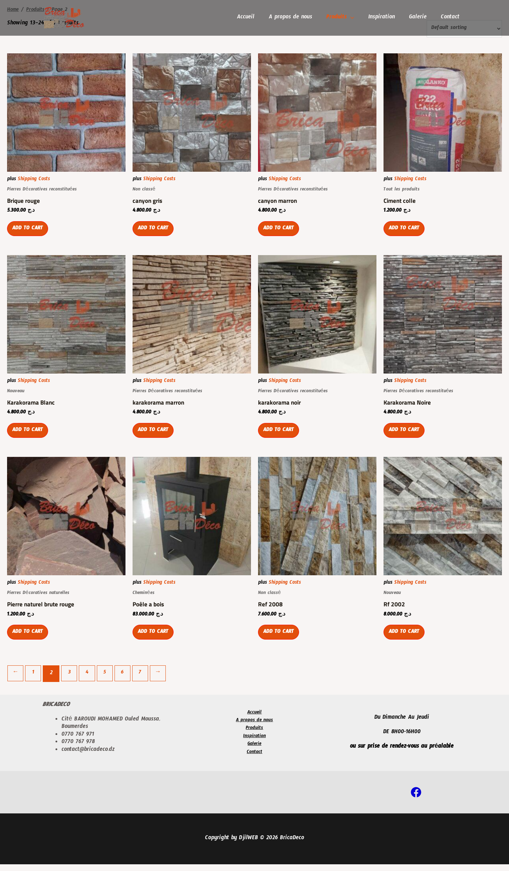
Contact (450, 18)
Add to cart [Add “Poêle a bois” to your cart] (154, 640)
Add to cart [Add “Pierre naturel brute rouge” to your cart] (29, 640)
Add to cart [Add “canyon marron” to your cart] (280, 232)
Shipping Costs (34, 180)
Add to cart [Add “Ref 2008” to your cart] (280, 640)
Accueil (253, 18)
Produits (341, 18)
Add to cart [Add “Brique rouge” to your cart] (29, 232)
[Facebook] (416, 799)
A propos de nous (296, 18)
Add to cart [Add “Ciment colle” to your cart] (405, 232)
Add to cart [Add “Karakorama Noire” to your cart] (405, 436)
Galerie (420, 18)
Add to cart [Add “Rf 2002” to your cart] (405, 640)
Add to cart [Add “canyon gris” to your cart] (154, 232)
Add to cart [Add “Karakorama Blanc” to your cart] (29, 436)
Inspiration (385, 18)
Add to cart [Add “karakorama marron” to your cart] (154, 436)
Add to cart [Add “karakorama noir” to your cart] (280, 436)
